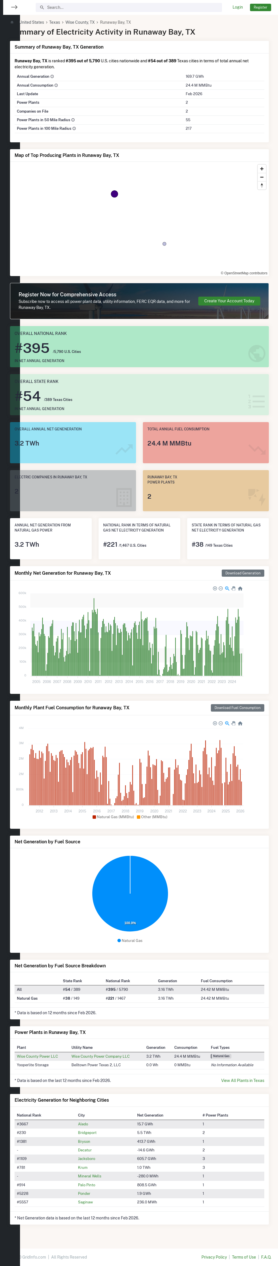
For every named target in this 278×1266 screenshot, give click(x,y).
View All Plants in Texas (242, 1080)
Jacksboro (100, 1158)
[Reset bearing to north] (262, 185)
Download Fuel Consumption (238, 708)
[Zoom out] (262, 177)
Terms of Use (244, 1257)
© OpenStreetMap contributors (244, 273)
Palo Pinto (100, 1185)
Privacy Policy (214, 1257)
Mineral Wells (104, 1176)
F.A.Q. (266, 1257)
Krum (97, 1167)
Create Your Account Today (229, 301)
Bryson (98, 1141)
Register (260, 7)
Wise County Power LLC (56, 1056)
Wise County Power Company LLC (115, 1056)
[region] (10, 629)
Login (238, 7)
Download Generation (243, 573)
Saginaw (99, 1202)
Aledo (97, 1124)
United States (50, 22)
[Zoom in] (262, 169)
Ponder (98, 1193)
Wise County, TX (99, 22)
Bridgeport (101, 1132)
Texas (73, 22)
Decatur (99, 1150)
